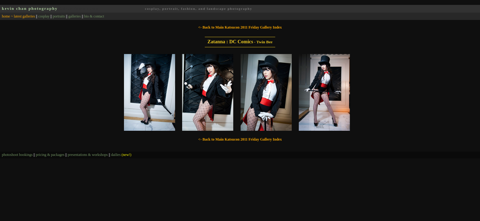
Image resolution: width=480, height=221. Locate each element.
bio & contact (94, 16)
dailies (121, 155)
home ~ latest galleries (18, 16)
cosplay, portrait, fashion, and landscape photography (198, 8)
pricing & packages (50, 155)
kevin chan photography (30, 8)
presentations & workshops (88, 155)
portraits (59, 16)
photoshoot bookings (17, 155)
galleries (74, 16)
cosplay (44, 16)
